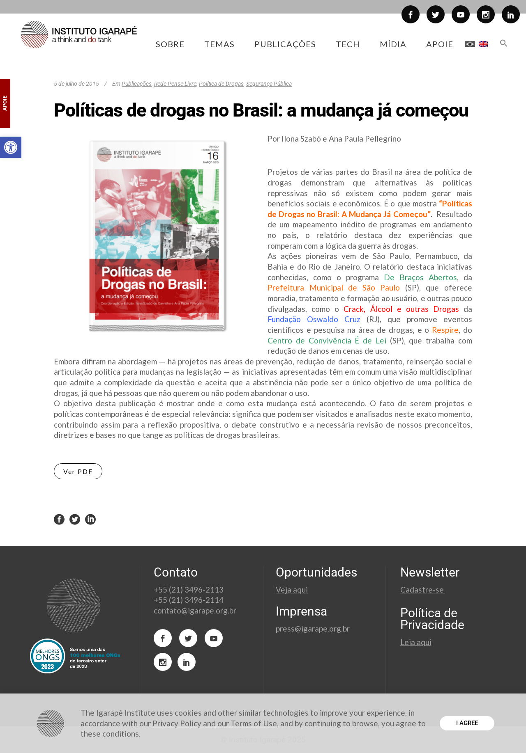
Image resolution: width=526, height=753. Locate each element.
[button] (10, 147)
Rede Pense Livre (175, 83)
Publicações (137, 83)
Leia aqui (415, 642)
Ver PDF (78, 471)
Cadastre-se (422, 589)
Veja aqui (292, 589)
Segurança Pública (269, 83)
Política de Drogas (221, 83)
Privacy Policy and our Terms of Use (214, 723)
